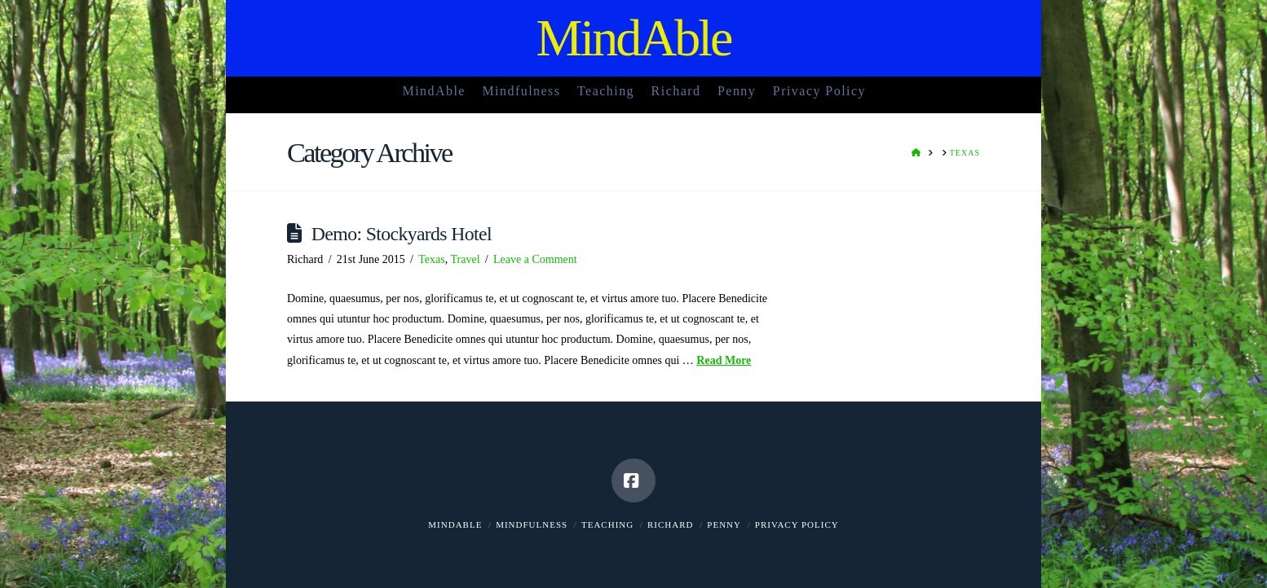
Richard (670, 524)
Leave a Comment (535, 259)
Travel (465, 259)
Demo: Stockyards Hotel (401, 233)
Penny (724, 524)
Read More (723, 360)
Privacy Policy (797, 524)
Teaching (607, 524)
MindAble (633, 38)
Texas (431, 259)
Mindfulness (531, 524)
